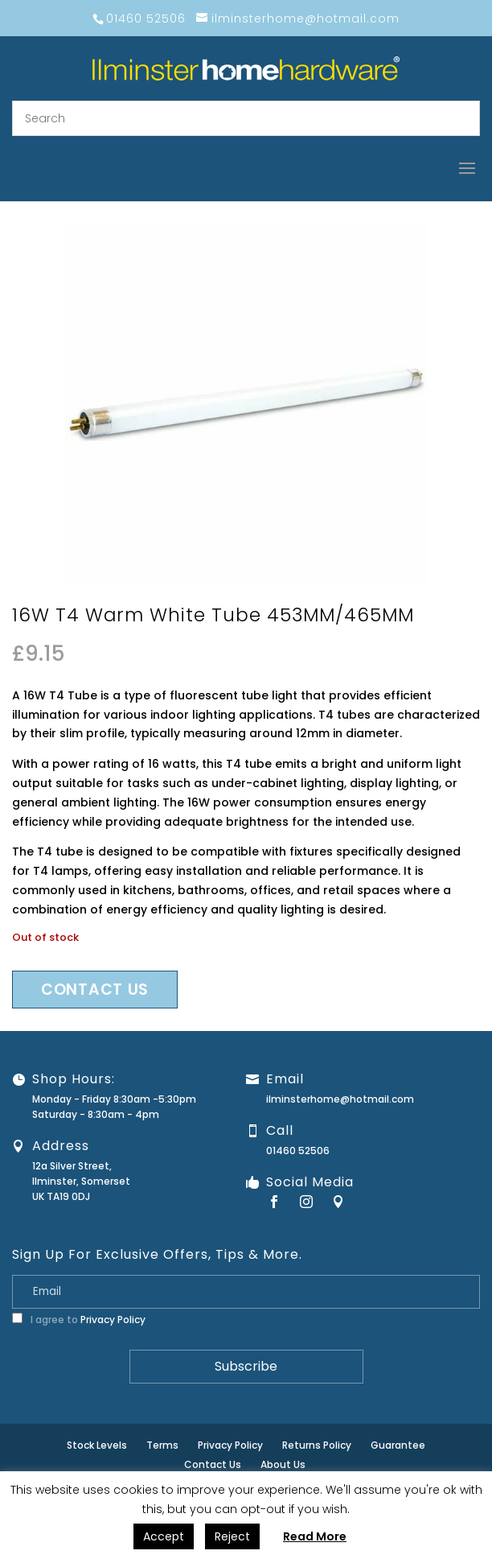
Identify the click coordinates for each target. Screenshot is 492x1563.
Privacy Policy (113, 1319)
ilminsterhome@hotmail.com (340, 1099)
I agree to (79, 1319)
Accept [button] (163, 1536)
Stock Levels (97, 1445)
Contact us (95, 989)
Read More (314, 1536)
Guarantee (398, 1445)
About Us (282, 1464)
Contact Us (212, 1464)
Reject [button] (232, 1536)
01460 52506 (298, 1150)
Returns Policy (316, 1445)
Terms (162, 1445)
